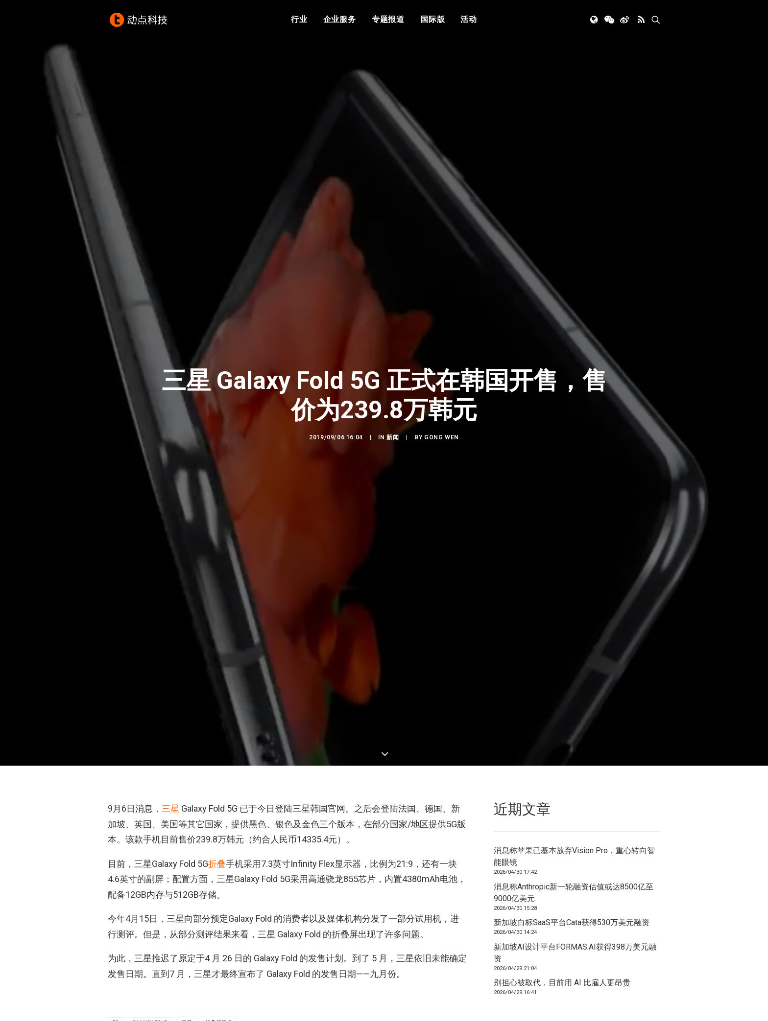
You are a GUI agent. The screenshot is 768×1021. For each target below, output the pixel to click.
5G (115, 1009)
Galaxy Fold (150, 1009)
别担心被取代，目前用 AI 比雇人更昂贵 (562, 969)
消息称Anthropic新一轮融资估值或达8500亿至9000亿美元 (573, 878)
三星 (170, 795)
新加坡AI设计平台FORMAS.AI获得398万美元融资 (575, 938)
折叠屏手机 (218, 1009)
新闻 (392, 430)
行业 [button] (299, 20)
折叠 (217, 849)
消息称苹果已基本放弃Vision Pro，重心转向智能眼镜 (574, 842)
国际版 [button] (432, 20)
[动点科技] (139, 21)
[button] (595, 21)
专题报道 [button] (388, 20)
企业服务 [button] (339, 20)
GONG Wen (441, 430)
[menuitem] (299, 21)
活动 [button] (468, 20)
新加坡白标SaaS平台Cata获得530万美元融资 (571, 908)
